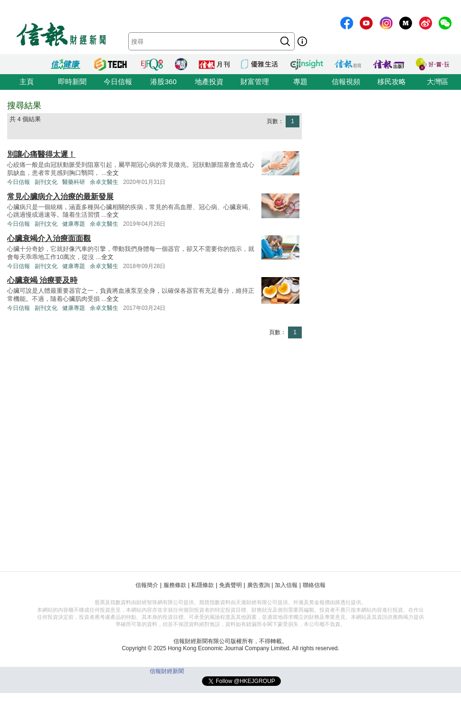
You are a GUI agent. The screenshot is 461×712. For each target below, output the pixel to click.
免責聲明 (230, 585)
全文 (112, 172)
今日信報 (118, 81)
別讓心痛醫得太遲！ (41, 154)
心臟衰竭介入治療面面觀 (49, 238)
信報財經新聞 (167, 671)
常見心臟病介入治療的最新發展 (60, 196)
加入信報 (286, 585)
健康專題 (73, 224)
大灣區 (437, 81)
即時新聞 (72, 81)
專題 (300, 81)
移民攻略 (391, 81)
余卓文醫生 (104, 182)
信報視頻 (346, 81)
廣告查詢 (258, 585)
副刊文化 (46, 182)
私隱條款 (202, 585)
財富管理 (254, 81)
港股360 (163, 81)
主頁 (26, 81)
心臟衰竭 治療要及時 (42, 280)
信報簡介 (146, 585)
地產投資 (209, 81)
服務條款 (174, 585)
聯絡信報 (314, 585)
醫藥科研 (73, 182)
